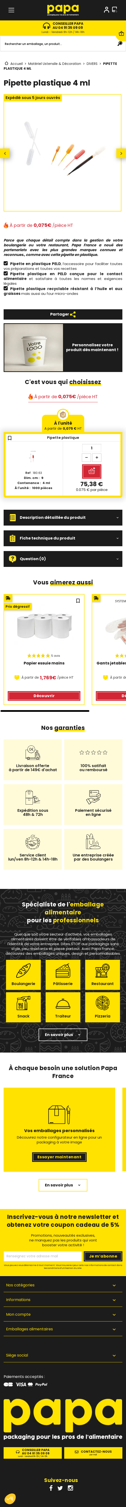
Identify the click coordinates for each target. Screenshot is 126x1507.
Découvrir (44, 696)
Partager (63, 314)
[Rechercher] (63, 44)
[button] (63, 517)
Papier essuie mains (44, 663)
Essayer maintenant (59, 1157)
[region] (63, 653)
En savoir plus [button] (59, 1034)
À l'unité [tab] (63, 425)
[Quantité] (91, 448)
